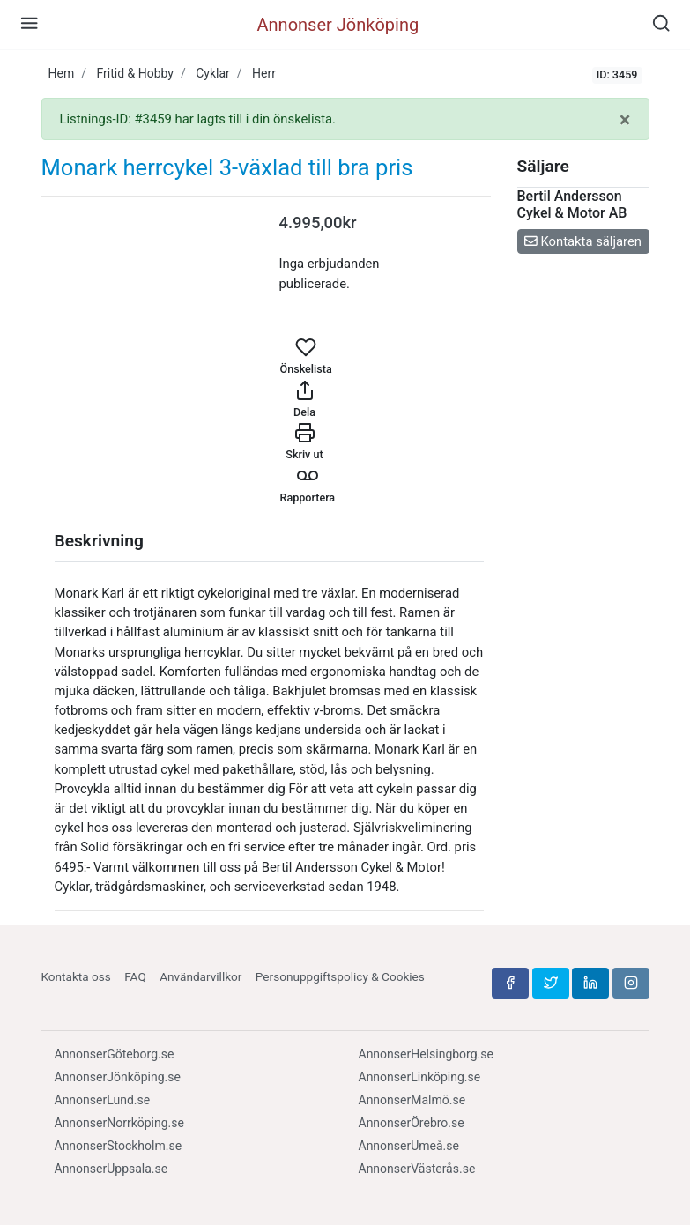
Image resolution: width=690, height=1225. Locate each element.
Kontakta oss (76, 976)
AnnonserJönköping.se (118, 1077)
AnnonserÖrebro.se (411, 1123)
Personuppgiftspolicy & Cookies (340, 976)
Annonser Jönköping (338, 24)
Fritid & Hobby (135, 73)
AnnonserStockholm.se (118, 1146)
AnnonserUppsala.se (111, 1169)
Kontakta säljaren (583, 241)
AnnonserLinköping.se (420, 1077)
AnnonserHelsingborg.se (426, 1054)
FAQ (135, 976)
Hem (61, 73)
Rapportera (308, 484)
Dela (304, 399)
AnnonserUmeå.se (409, 1146)
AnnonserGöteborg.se (114, 1054)
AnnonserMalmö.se (412, 1100)
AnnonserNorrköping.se (119, 1123)
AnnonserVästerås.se (417, 1169)
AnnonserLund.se (103, 1100)
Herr (264, 73)
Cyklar (213, 73)
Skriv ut (304, 441)
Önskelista (306, 356)
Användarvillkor (200, 976)
